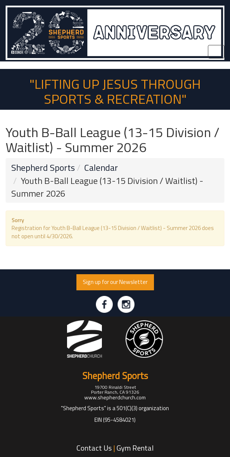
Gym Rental (135, 448)
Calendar (101, 167)
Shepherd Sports (43, 167)
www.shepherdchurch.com (115, 397)
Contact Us (94, 448)
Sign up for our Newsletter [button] (115, 282)
